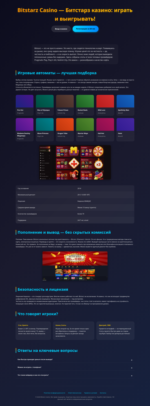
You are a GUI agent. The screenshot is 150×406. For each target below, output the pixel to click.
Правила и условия (90, 393)
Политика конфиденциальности (54, 393)
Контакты (103, 393)
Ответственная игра (74, 393)
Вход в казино (61, 29)
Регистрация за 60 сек (85, 29)
